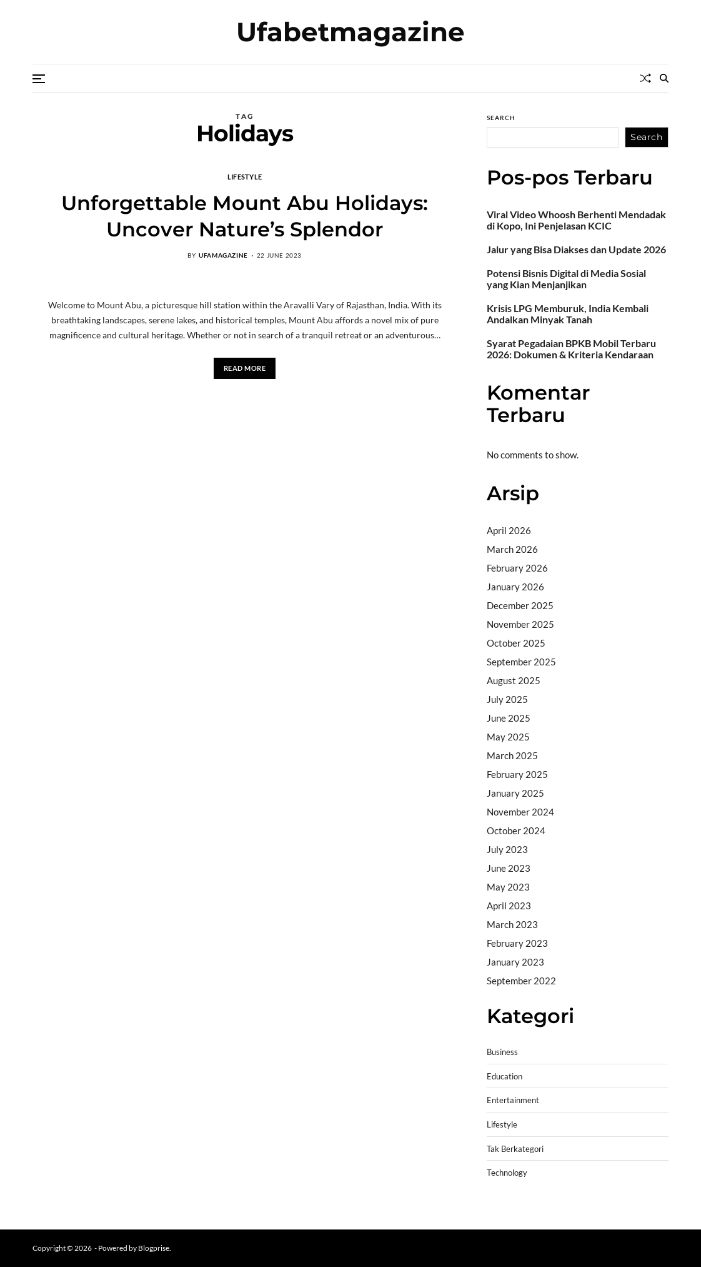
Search (501, 117)
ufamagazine (223, 255)
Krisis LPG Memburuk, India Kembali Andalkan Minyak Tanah (568, 314)
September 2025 (521, 661)
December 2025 (520, 605)
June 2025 (508, 718)
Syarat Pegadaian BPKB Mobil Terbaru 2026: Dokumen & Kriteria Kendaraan (571, 349)
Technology (507, 1173)
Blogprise (153, 1248)
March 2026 (512, 549)
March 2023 (512, 924)
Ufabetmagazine (350, 32)
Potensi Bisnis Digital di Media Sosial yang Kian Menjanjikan (566, 279)
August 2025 (513, 680)
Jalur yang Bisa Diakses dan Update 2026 (576, 249)
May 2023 (508, 886)
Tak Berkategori (515, 1149)
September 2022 (521, 980)
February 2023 (517, 943)
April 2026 (509, 530)
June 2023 (508, 868)
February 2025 (517, 774)
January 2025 (515, 793)
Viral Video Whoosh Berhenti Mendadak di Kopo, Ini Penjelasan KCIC (576, 220)
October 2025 (516, 643)
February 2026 (517, 567)
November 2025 (520, 624)
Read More (245, 368)
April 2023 (509, 905)
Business (502, 1052)
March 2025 (512, 755)
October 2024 (516, 830)
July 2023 (507, 849)
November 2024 (520, 811)
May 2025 (508, 736)
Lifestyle (244, 176)
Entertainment (513, 1100)
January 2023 (515, 961)
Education (504, 1076)
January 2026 (515, 586)
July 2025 (507, 699)
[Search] (664, 78)
